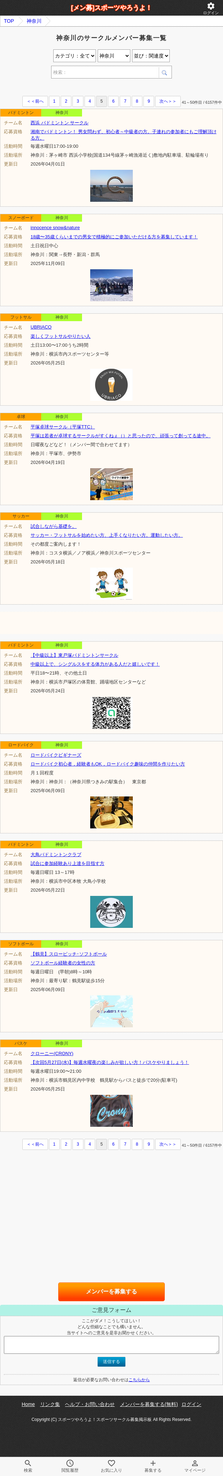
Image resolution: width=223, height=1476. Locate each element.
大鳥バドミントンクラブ (56, 854)
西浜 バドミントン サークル (59, 122)
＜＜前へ (35, 101)
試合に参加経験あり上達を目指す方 (67, 863)
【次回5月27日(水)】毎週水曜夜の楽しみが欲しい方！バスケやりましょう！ (110, 1062)
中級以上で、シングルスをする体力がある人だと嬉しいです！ (95, 664)
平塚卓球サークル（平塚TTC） (63, 426)
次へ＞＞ (167, 101)
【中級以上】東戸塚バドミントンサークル (74, 655)
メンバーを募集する (111, 1291)
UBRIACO (41, 327)
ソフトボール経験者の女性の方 (63, 963)
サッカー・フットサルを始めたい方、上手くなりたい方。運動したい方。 (107, 535)
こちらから (139, 1379)
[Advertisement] (83, 88)
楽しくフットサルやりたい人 (61, 336)
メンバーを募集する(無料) (149, 1404)
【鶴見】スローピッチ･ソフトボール (69, 954)
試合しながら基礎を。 (54, 526)
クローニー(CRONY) (52, 1053)
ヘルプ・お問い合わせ (90, 1404)
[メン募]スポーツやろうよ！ (111, 7)
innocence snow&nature (55, 227)
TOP (9, 21)
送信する (111, 1361)
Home (28, 1404)
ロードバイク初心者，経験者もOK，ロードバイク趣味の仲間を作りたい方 (108, 764)
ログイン (211, 8)
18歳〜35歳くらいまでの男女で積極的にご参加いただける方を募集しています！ (114, 236)
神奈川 (34, 21)
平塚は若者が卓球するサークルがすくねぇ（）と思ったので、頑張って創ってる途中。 (121, 435)
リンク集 (50, 1404)
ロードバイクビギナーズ (56, 755)
